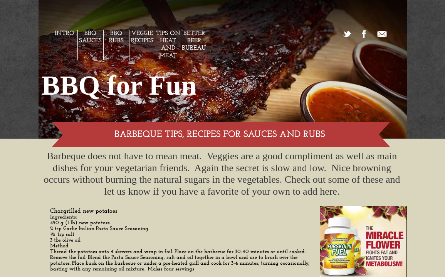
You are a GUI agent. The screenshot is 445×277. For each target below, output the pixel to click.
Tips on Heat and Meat (168, 44)
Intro (64, 33)
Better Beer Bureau (194, 40)
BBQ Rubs (116, 37)
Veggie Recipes (142, 37)
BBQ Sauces (90, 37)
